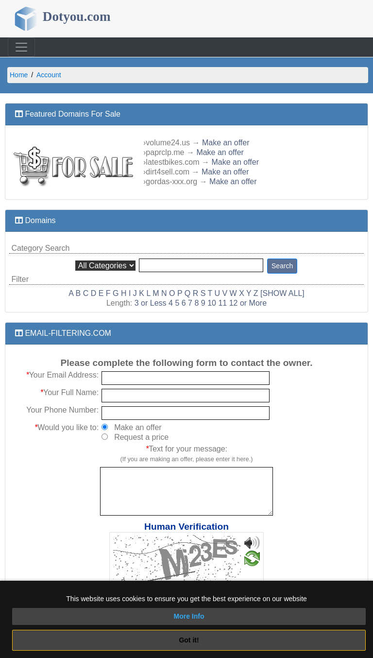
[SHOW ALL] (282, 293)
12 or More (248, 303)
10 (211, 303)
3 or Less (151, 303)
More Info (189, 616)
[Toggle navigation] (21, 47)
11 (222, 303)
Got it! (189, 640)
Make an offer (226, 143)
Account (48, 75)
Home (19, 75)
